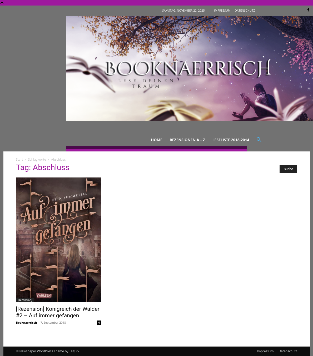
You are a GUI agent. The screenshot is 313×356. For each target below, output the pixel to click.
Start (19, 159)
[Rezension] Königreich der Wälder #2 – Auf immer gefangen (58, 312)
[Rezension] (25, 300)
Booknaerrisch (26, 322)
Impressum (265, 351)
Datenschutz (288, 351)
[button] (259, 140)
